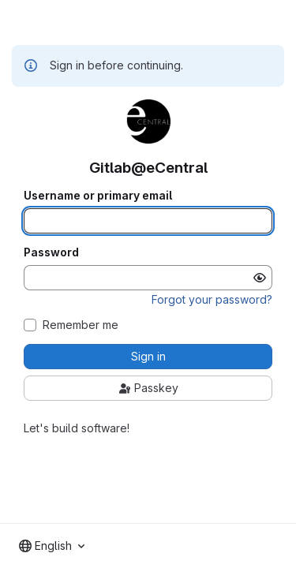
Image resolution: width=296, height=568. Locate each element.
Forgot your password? (212, 299)
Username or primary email (98, 195)
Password (51, 252)
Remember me (80, 325)
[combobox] (52, 545)
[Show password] (259, 277)
